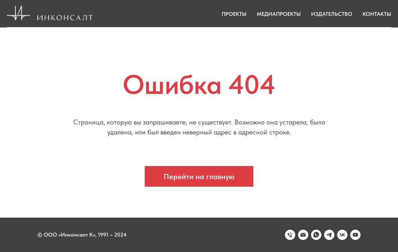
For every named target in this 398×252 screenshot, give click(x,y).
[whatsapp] (316, 235)
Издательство (331, 14)
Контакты (377, 14)
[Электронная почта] (303, 235)
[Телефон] (290, 235)
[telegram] (329, 235)
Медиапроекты (279, 14)
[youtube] (355, 235)
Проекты (234, 14)
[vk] (342, 235)
